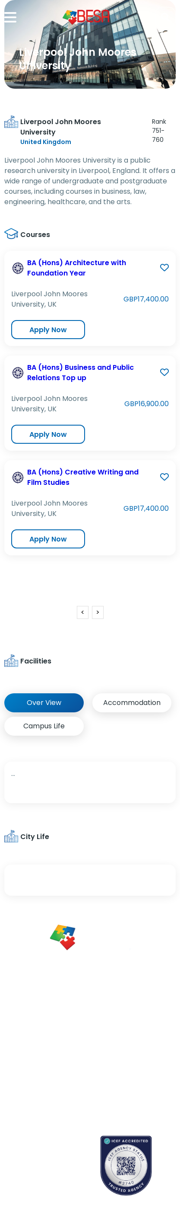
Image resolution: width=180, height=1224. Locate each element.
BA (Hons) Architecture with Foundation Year (76, 268)
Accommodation (132, 703)
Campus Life (44, 726)
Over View (44, 703)
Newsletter (20, 1057)
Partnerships (122, 1029)
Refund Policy (124, 1099)
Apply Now (48, 330)
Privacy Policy (124, 1084)
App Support (22, 1072)
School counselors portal (41, 1178)
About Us (117, 1014)
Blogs (12, 1042)
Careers (115, 1045)
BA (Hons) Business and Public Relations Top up (80, 372)
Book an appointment (37, 1148)
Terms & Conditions (120, 1064)
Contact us (21, 1163)
